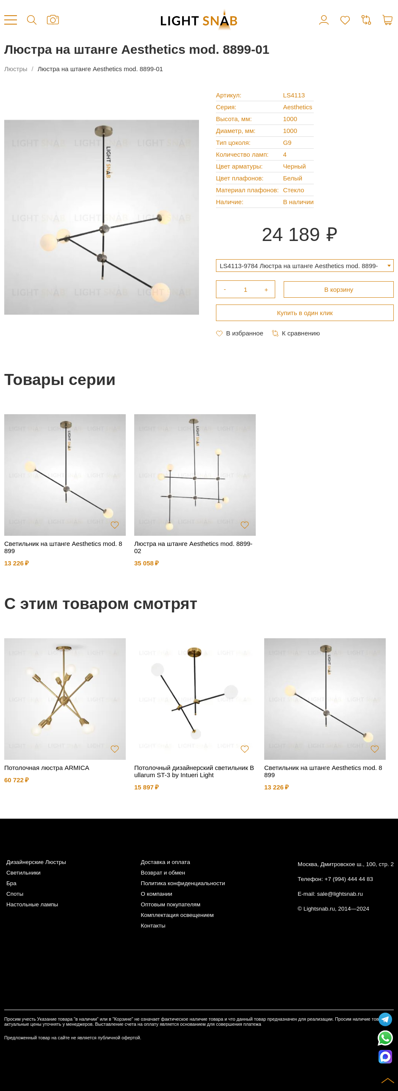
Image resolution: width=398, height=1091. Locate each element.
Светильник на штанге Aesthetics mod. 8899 (63, 547)
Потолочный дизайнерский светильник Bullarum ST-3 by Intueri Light (194, 771)
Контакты (153, 925)
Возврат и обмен (163, 872)
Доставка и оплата (165, 862)
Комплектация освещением (177, 915)
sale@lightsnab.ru (340, 894)
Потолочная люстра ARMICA (46, 767)
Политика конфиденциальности (183, 883)
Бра (11, 883)
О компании (156, 894)
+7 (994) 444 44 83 (349, 879)
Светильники (23, 872)
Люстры (16, 68)
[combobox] (305, 265)
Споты (14, 894)
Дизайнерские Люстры (36, 862)
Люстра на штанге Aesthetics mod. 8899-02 (193, 547)
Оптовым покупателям (170, 904)
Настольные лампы (32, 904)
